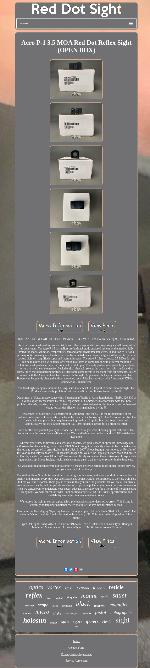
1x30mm (83, 588)
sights (77, 622)
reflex (34, 595)
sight (123, 620)
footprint (99, 605)
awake (53, 622)
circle (106, 622)
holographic (121, 612)
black (83, 603)
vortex (54, 587)
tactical (59, 598)
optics (36, 587)
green (92, 621)
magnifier (119, 604)
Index (76, 641)
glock (55, 605)
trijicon (99, 588)
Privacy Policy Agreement (76, 654)
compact (67, 605)
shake (57, 613)
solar (49, 598)
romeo (29, 605)
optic (104, 597)
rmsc (69, 588)
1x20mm (26, 613)
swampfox (71, 613)
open (65, 622)
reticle (116, 587)
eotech (87, 613)
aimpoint (72, 597)
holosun (34, 620)
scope (43, 604)
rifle (76, 626)
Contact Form (76, 647)
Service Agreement (76, 660)
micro (42, 611)
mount (89, 595)
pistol (100, 612)
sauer (119, 595)
